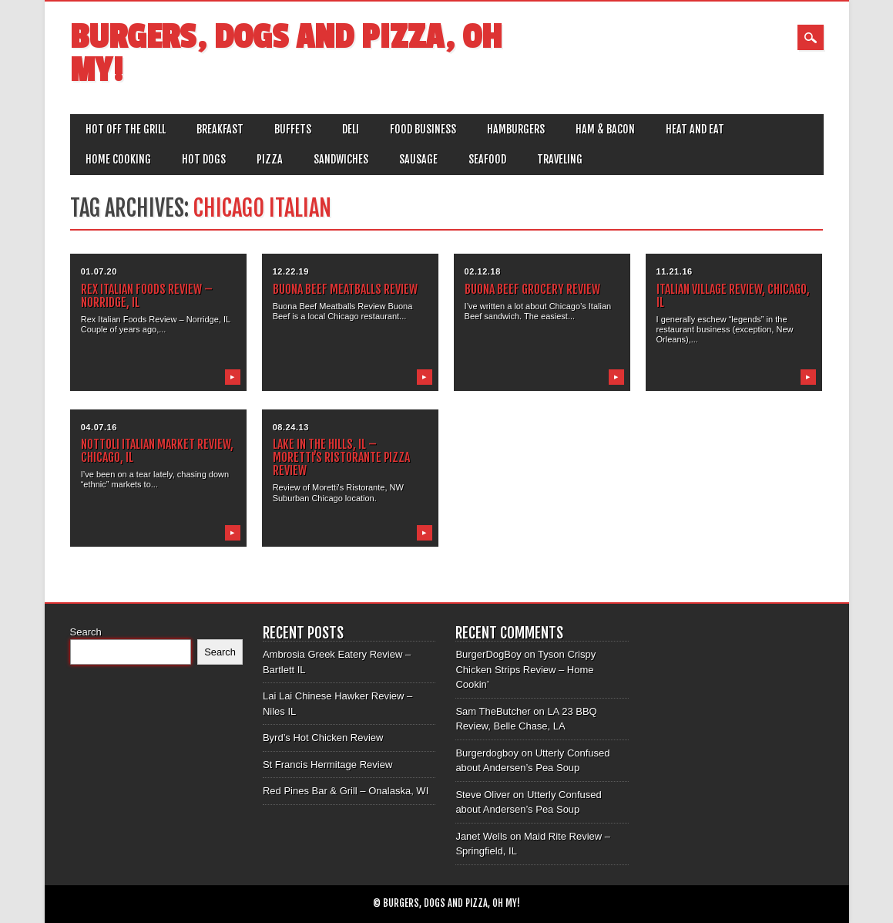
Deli (350, 129)
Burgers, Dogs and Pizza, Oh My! (286, 54)
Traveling (559, 159)
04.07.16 (99, 427)
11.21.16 (674, 271)
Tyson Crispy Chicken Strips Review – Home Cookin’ (525, 669)
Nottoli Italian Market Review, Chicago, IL (157, 450)
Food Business (423, 129)
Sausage (418, 159)
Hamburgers (516, 129)
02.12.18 (483, 271)
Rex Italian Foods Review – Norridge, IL (147, 295)
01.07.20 (99, 271)
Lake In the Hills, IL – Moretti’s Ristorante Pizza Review (341, 457)
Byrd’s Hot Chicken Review (323, 737)
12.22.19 (291, 271)
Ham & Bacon (605, 129)
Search (86, 632)
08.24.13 (291, 427)
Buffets (292, 129)
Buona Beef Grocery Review (532, 289)
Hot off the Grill (126, 129)
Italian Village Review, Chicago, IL (733, 295)
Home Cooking (118, 159)
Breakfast (219, 129)
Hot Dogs (204, 159)
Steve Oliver (482, 794)
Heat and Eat (695, 129)
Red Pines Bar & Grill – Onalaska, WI (345, 791)
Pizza (270, 159)
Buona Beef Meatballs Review (345, 289)
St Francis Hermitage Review (327, 764)
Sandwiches (341, 159)
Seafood (487, 159)
